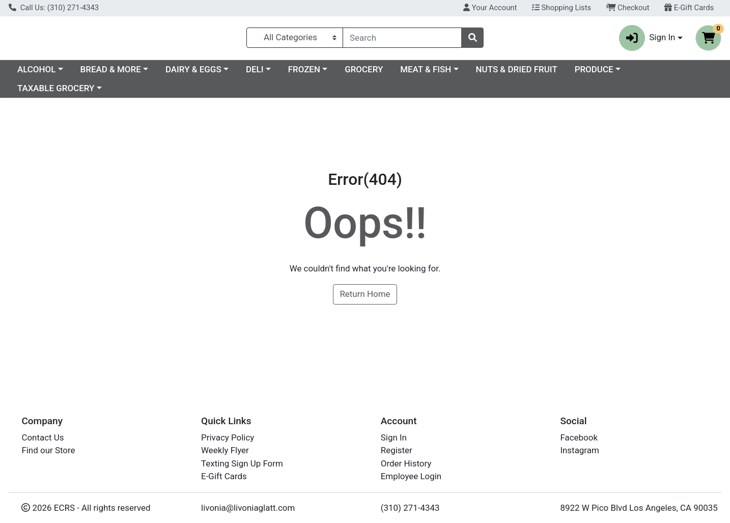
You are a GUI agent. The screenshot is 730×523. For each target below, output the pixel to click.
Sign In (394, 437)
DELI (343, 73)
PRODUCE (682, 73)
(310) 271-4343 (410, 508)
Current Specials (49, 73)
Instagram (579, 450)
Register (396, 450)
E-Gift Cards (689, 7)
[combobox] (402, 40)
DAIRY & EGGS (282, 73)
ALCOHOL (124, 73)
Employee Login (411, 476)
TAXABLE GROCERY (55, 93)
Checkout (628, 7)
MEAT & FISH (513, 73)
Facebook (579, 437)
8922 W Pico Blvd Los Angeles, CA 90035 (638, 508)
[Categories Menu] (295, 40)
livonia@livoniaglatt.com (248, 508)
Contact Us (42, 437)
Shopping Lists (561, 7)
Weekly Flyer (225, 450)
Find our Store (48, 450)
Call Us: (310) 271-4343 (54, 7)
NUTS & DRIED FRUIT (604, 73)
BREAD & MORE (199, 73)
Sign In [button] (647, 40)
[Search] (402, 40)
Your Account (490, 7)
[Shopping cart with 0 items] (708, 40)
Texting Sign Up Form (242, 463)
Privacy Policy (227, 437)
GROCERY (452, 73)
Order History (406, 463)
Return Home (365, 298)
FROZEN (392, 73)
